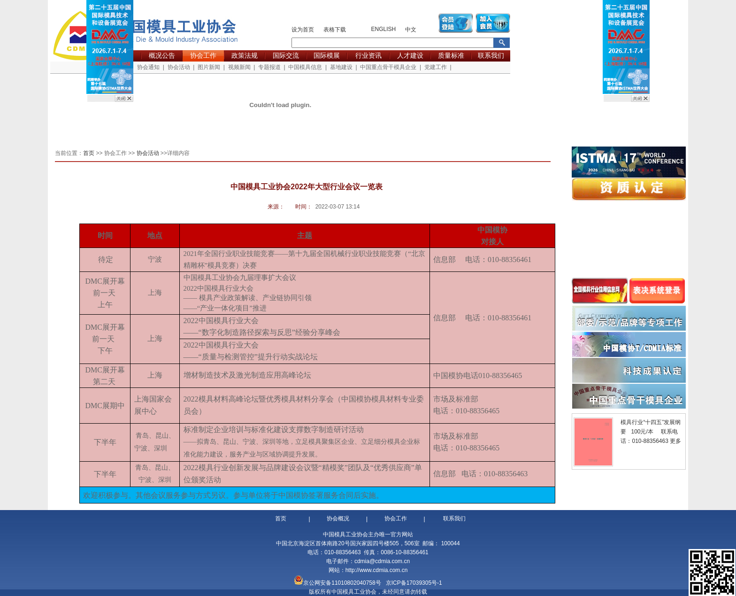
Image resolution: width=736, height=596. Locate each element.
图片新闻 (209, 67)
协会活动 (179, 67)
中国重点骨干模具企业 (388, 67)
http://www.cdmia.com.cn (376, 570)
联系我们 (491, 55)
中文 (410, 29)
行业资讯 (368, 55)
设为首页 (302, 29)
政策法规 (244, 55)
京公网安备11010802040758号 (342, 583)
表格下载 (334, 29)
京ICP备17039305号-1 (414, 583)
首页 (89, 153)
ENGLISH (383, 29)
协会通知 (148, 67)
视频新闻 (239, 67)
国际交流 (286, 55)
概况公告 (162, 55)
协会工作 (203, 55)
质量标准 (451, 55)
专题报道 (269, 67)
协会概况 (338, 518)
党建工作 (435, 67)
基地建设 (341, 67)
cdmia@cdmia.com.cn (382, 561)
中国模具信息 (305, 67)
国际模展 (327, 55)
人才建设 (410, 55)
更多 (675, 441)
